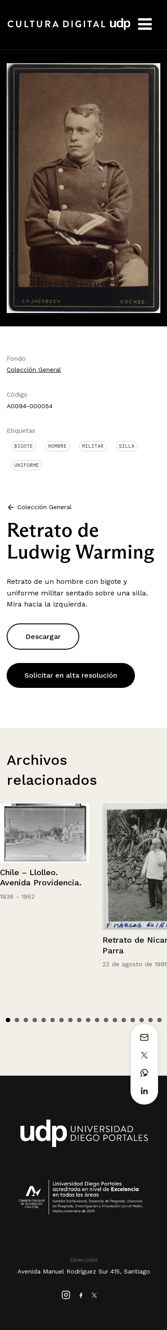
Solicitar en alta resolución (70, 675)
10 (88, 1020)
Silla (126, 446)
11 (97, 1020)
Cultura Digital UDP (69, 29)
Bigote (23, 446)
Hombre (57, 446)
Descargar (43, 636)
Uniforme (26, 465)
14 (124, 1020)
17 (150, 1020)
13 (115, 1020)
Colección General (34, 369)
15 (132, 1020)
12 (106, 1020)
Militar (93, 446)
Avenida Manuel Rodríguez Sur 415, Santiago (83, 1271)
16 (141, 1020)
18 (159, 1020)
